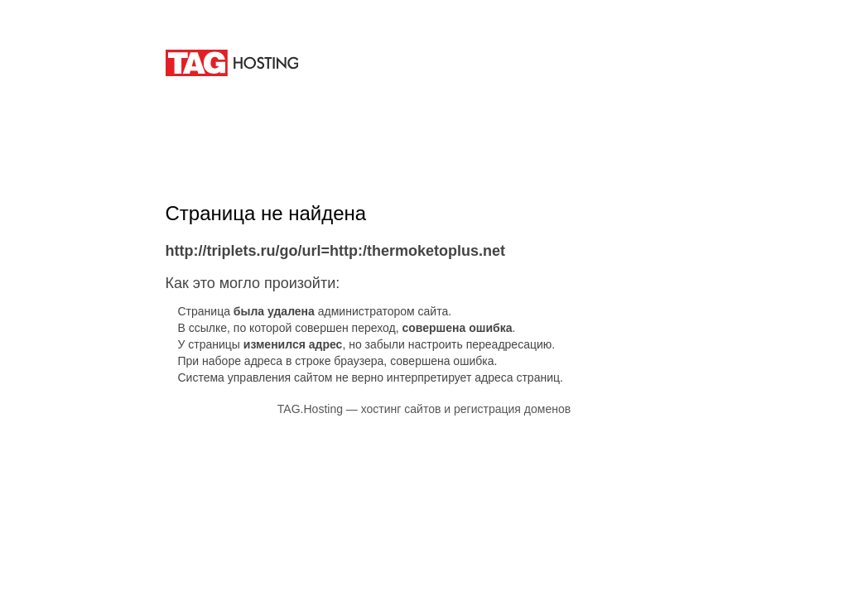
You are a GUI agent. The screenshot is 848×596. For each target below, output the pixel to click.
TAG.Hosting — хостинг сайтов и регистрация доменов (424, 409)
